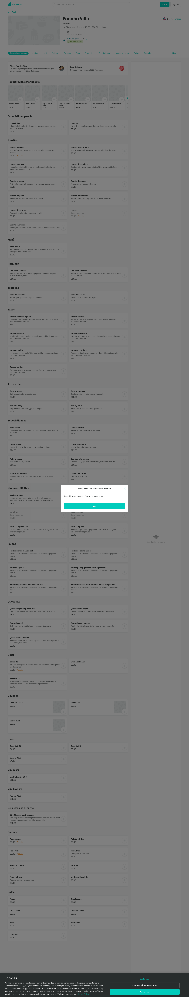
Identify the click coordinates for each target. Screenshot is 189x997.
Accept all (144, 992)
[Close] (124, 488)
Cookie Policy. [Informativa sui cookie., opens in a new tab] (84, 994)
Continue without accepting (144, 985)
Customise (144, 979)
